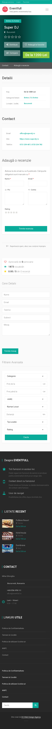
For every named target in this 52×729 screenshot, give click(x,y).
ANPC (4, 648)
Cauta (26, 437)
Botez (26, 98)
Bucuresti (11, 32)
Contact (5, 65)
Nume (8, 179)
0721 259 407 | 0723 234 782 (31, 144)
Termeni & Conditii (9, 635)
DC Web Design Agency (30, 717)
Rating (7, 209)
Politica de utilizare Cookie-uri (14, 642)
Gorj (19, 548)
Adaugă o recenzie (21, 65)
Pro (7, 190)
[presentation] (21, 219)
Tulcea (20, 523)
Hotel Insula (21, 533)
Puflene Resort (22, 520)
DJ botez (34, 98)
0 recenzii (25, 271)
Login (18, 2)
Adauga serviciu (8, 2)
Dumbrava (20, 545)
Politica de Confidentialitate (13, 628)
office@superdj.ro (27, 133)
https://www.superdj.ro (29, 139)
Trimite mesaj (10, 351)
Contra (32, 190)
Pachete (26, 2)
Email (31, 179)
